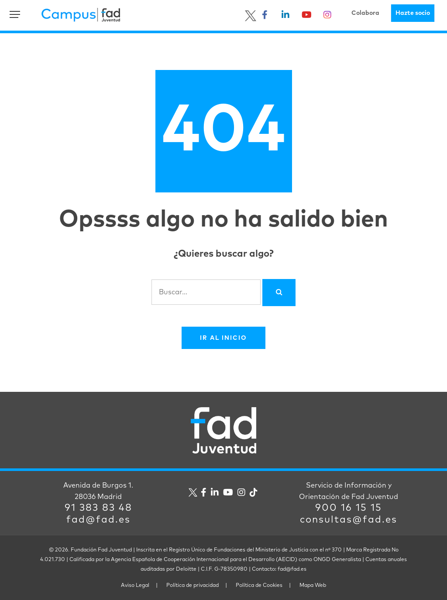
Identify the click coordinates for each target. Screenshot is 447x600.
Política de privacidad (192, 585)
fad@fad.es (98, 520)
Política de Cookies (259, 585)
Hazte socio (412, 13)
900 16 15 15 (348, 508)
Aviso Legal (135, 585)
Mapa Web (312, 585)
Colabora (365, 13)
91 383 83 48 (98, 508)
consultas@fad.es (348, 520)
